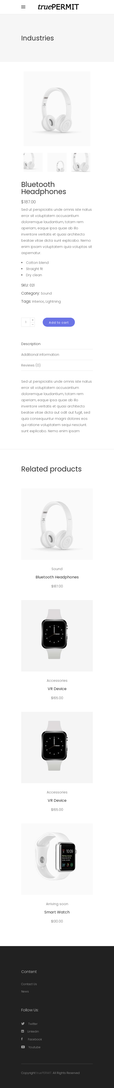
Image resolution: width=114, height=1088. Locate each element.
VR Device (57, 689)
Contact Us (29, 984)
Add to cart (59, 322)
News (25, 991)
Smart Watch (57, 912)
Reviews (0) (31, 365)
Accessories (57, 680)
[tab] (57, 344)
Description (31, 343)
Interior (38, 301)
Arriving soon (57, 904)
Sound (46, 293)
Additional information (40, 354)
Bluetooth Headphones (57, 577)
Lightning (53, 301)
